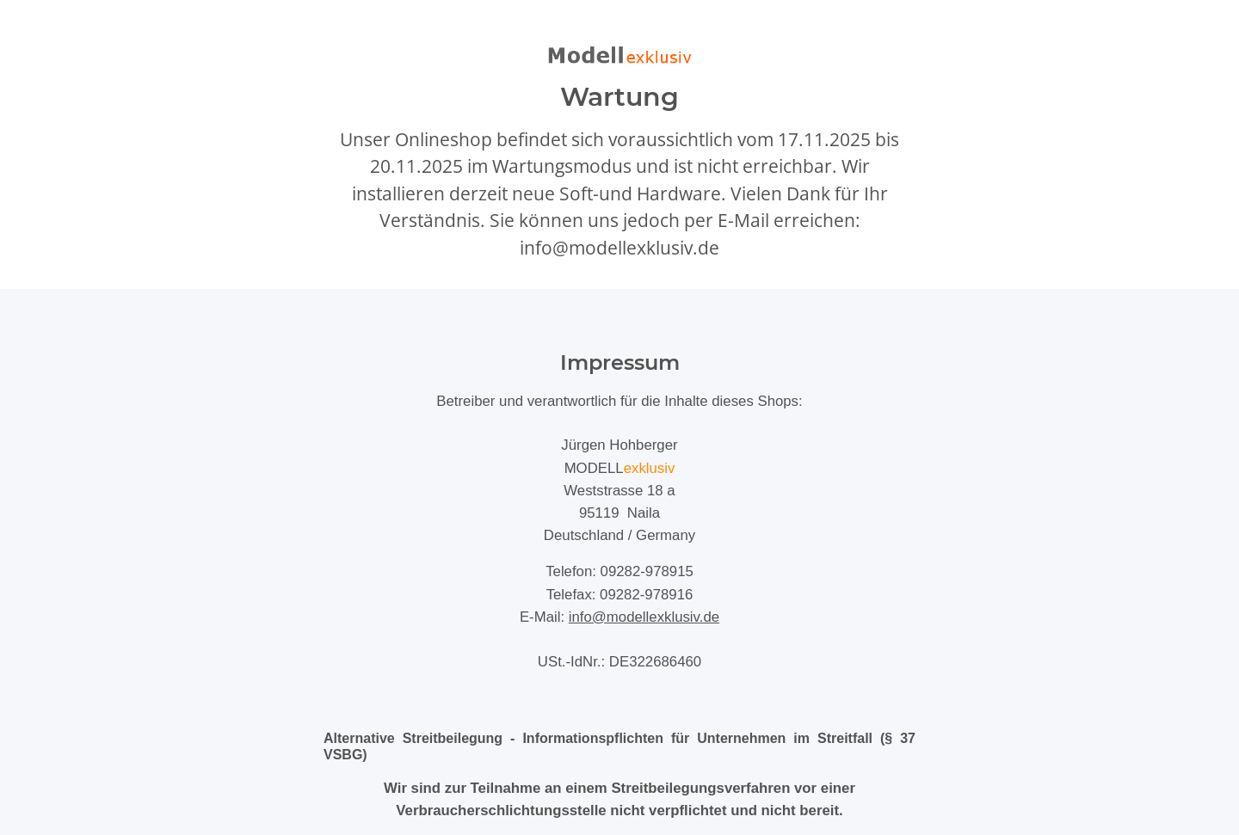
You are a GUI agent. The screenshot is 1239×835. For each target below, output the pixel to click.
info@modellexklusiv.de (644, 617)
